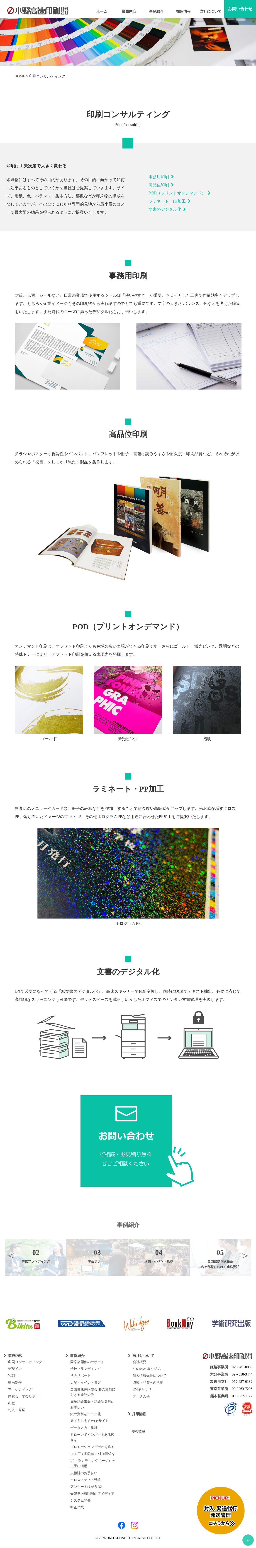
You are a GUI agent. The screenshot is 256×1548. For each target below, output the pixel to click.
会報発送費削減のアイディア (92, 1493)
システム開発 (80, 1500)
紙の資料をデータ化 (85, 1414)
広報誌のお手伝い (84, 1473)
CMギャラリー (144, 1389)
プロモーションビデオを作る (92, 1447)
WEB (12, 1375)
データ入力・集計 (84, 1428)
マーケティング (20, 1389)
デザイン (15, 1369)
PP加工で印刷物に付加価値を (92, 1454)
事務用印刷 (161, 177)
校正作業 (77, 1507)
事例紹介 (156, 11)
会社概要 (139, 1362)
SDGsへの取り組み (147, 1369)
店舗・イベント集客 (85, 1382)
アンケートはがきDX (86, 1486)
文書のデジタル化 (167, 209)
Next (245, 1255)
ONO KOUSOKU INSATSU (126, 1538)
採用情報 (183, 11)
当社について (211, 11)
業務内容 (129, 11)
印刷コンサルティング (25, 1362)
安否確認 (136, 1431)
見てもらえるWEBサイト (89, 1421)
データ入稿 (141, 1396)
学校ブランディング (85, 1369)
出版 (11, 1403)
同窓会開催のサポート (87, 1362)
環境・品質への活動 (148, 1382)
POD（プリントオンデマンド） (180, 193)
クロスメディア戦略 (85, 1480)
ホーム (101, 11)
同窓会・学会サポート (25, 1396)
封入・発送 (16, 1410)
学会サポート (80, 1375)
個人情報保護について (150, 1375)
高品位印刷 (161, 185)
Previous (11, 1255)
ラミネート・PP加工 (170, 201)
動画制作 (15, 1382)
